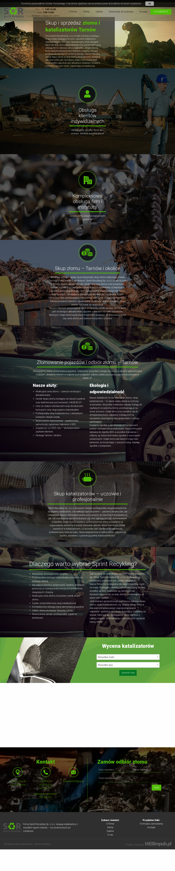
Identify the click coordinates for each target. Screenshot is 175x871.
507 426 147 (45, 809)
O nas (110, 856)
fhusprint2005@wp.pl (73, 803)
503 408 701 (45, 819)
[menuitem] (73, 12)
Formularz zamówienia (151, 845)
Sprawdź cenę (128, 694)
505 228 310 (45, 806)
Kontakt (143, 11)
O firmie (73, 11)
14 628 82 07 (45, 803)
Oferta (86, 11)
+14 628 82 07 (161, 11)
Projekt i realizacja (148, 866)
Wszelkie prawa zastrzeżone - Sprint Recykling (27, 865)
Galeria (99, 11)
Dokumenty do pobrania (121, 11)
